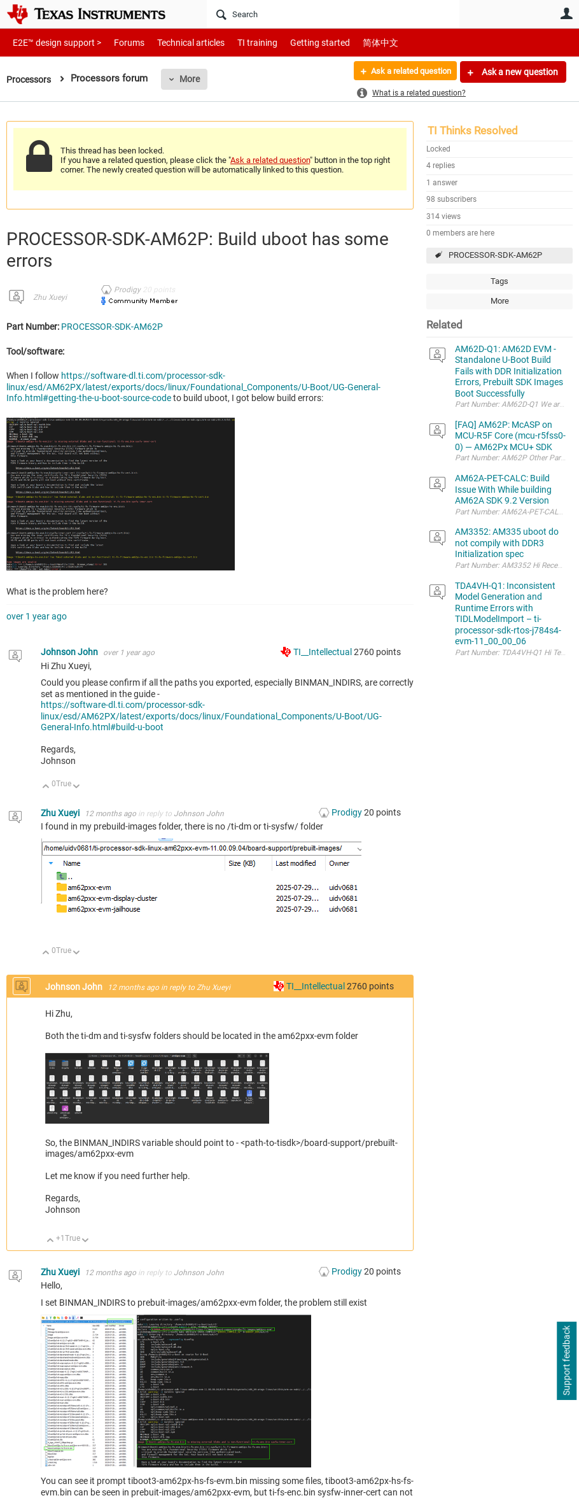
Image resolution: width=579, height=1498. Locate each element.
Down (76, 787)
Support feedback (566, 1361)
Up (46, 787)
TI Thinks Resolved (473, 130)
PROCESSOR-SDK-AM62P (495, 255)
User (566, 13)
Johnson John (70, 652)
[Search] (333, 14)
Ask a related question (405, 72)
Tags (499, 281)
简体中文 (353, 42)
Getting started (297, 42)
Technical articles (177, 42)
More (194, 79)
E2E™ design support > (53, 42)
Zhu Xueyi (50, 297)
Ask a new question (519, 72)
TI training (240, 42)
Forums (119, 42)
